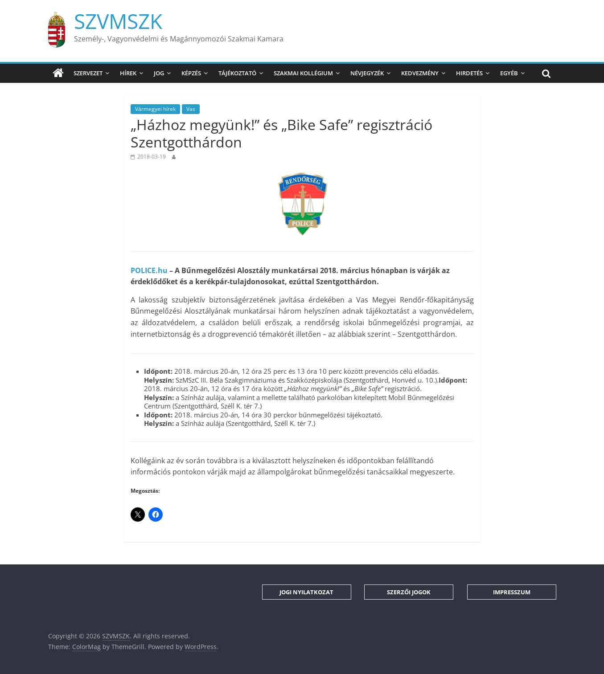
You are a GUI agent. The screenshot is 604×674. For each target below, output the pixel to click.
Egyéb (509, 73)
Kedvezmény (420, 73)
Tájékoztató (237, 73)
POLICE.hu (149, 270)
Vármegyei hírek (155, 109)
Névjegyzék (367, 73)
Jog (159, 73)
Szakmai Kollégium (303, 73)
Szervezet (88, 73)
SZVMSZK (118, 21)
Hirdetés (469, 73)
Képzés (191, 73)
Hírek (128, 73)
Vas (190, 109)
